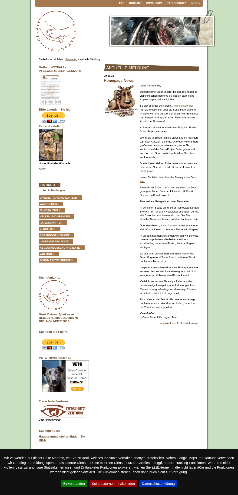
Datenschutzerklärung (158, 483)
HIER (42, 440)
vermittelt (48, 229)
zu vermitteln (50, 210)
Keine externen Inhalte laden (113, 483)
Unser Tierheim (169, 225)
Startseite (71, 59)
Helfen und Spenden (55, 216)
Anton (42, 168)
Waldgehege (49, 204)
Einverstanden (74, 483)
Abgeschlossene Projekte (60, 247)
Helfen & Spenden (183, 105)
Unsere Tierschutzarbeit (58, 197)
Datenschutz (176, 3)
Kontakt (135, 3)
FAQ (122, 3)
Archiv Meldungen (53, 190)
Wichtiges (47, 254)
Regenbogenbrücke (55, 235)
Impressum (154, 3)
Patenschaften (51, 222)
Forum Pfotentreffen (56, 260)
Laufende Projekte (54, 241)
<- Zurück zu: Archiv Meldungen (179, 323)
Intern (195, 3)
